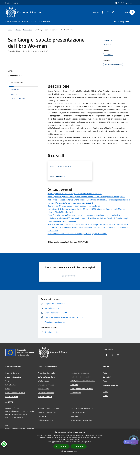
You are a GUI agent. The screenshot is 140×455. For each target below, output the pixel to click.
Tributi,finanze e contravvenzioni (82, 380)
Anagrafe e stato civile (46, 373)
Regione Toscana (11, 3)
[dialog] (70, 442)
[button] (70, 451)
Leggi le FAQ (42, 416)
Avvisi (105, 381)
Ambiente (74, 384)
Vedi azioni (109, 45)
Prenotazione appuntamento (48, 408)
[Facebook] (101, 12)
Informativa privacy (77, 412)
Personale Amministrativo (15, 392)
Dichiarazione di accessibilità (81, 420)
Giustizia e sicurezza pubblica (81, 376)
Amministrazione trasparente (81, 408)
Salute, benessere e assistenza (81, 388)
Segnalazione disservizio (47, 412)
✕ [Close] (136, 442)
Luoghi (105, 391)
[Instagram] (112, 12)
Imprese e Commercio (46, 384)
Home (10, 29)
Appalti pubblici (43, 388)
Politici (7, 388)
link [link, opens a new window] (91, 442)
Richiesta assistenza (45, 420)
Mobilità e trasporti (45, 396)
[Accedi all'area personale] (124, 2)
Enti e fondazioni (11, 384)
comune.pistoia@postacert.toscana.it (19, 428)
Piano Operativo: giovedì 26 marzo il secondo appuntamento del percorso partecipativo (84, 215)
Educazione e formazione (79, 373)
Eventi (105, 395)
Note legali (74, 416)
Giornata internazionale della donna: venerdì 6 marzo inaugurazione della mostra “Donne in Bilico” (88, 224)
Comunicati (27, 29)
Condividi (108, 40)
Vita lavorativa (43, 381)
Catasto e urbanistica (46, 392)
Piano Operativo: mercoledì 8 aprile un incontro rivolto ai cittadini (75, 193)
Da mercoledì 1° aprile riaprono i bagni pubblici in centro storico (74, 205)
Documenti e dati (11, 396)
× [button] (137, 431)
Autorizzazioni (75, 392)
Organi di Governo (12, 373)
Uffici (7, 381)
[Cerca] (132, 12)
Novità (18, 29)
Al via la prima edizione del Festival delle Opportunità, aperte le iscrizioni (77, 233)
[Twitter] (107, 12)
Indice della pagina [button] (17, 83)
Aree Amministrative (13, 377)
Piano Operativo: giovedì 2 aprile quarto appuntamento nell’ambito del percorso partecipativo (86, 196)
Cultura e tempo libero (46, 377)
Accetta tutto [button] (61, 446)
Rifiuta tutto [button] (79, 446)
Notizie (105, 373)
